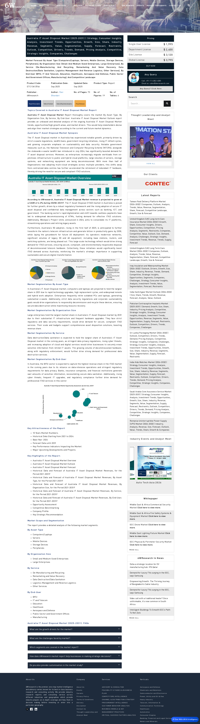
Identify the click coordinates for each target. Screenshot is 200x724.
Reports (88, 6)
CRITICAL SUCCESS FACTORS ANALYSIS (119, 716)
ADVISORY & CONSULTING (113, 688)
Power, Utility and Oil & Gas (152, 698)
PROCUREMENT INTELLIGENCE (115, 704)
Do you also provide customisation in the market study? (75, 666)
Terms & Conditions (85, 701)
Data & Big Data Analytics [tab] (84, 104)
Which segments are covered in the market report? (75, 648)
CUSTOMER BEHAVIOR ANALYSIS (116, 707)
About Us (64, 6)
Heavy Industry (146, 701)
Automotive (145, 713)
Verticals (119, 6)
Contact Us (180, 6)
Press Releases (103, 6)
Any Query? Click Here (151, 89)
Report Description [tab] (38, 104)
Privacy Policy (83, 698)
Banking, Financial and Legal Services (156, 719)
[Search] (167, 104)
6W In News (133, 6)
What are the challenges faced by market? (75, 639)
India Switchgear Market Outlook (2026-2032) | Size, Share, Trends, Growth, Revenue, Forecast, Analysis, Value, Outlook (151, 298)
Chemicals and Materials (151, 691)
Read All (134, 556)
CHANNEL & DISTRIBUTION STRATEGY (118, 701)
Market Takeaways (161, 6)
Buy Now (151, 66)
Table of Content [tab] (59, 104)
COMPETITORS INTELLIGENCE (114, 698)
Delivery (80, 704)
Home (54, 6)
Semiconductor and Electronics (153, 694)
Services (76, 6)
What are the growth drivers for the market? (75, 630)
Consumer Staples (148, 716)
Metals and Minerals (149, 722)
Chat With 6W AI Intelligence (184, 720)
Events (145, 6)
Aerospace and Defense (150, 688)
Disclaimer (81, 707)
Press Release (108, 104)
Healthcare (144, 710)
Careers (80, 694)
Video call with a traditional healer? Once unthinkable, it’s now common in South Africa (149, 607)
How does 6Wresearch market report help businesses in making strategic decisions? (75, 657)
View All (151, 163)
